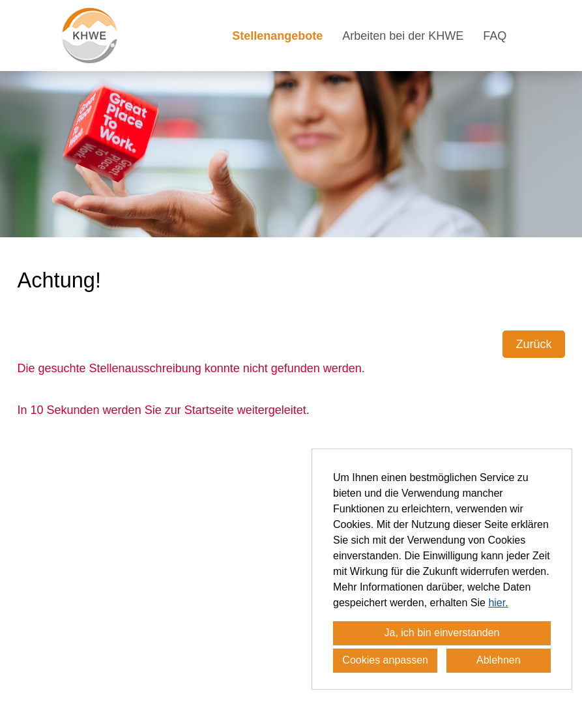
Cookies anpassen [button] (385, 660)
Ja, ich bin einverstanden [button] (442, 632)
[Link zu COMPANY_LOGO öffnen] (89, 35)
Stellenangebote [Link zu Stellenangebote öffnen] (277, 35)
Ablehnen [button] (498, 660)
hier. (498, 602)
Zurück (533, 344)
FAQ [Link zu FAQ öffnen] (494, 35)
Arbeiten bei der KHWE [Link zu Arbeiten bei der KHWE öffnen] (402, 35)
